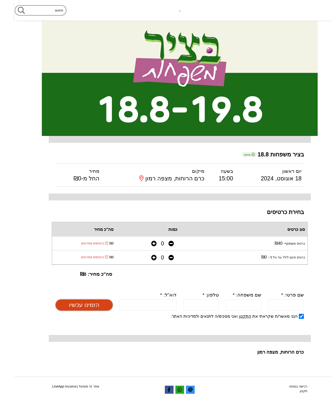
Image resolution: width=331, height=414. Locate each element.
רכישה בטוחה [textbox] (284, 386)
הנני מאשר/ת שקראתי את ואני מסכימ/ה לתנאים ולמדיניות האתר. (223, 316)
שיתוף (234, 154)
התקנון (231, 316)
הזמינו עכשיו (70, 305)
